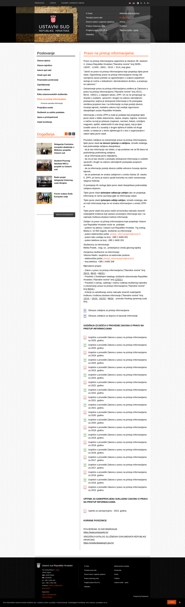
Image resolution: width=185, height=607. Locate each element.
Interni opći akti (44, 70)
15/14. (95, 298)
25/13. (86, 273)
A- (141, 3)
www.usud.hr (46, 588)
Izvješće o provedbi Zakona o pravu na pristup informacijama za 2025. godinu (117, 339)
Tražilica (123, 26)
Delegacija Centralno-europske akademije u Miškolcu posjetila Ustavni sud (64, 148)
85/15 (93, 273)
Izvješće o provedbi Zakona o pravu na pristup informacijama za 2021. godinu (117, 399)
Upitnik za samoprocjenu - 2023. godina (107, 511)
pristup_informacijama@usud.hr (125, 234)
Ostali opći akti (44, 75)
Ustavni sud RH (54, 23)
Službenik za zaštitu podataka (50, 112)
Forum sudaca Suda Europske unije (63, 195)
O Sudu (89, 13)
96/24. (111, 298)
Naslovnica (39, 3)
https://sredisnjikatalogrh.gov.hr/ (98, 543)
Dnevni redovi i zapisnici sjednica (100, 22)
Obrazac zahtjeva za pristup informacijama (108, 310)
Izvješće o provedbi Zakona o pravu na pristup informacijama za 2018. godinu (117, 444)
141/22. (102, 298)
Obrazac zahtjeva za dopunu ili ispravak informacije (113, 316)
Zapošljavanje (43, 85)
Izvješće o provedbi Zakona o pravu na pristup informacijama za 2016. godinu (117, 473)
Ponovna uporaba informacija (52, 103)
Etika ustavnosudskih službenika (52, 94)
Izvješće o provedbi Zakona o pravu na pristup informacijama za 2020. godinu (117, 414)
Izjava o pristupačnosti (47, 117)
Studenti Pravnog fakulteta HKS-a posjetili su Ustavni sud (63, 165)
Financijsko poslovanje (47, 80)
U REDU (172, 602)
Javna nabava (43, 89)
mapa (57, 570)
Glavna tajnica (43, 61)
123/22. (118, 279)
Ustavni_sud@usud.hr (56, 585)
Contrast (138, 3)
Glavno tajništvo (44, 65)
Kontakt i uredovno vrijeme (73, 3)
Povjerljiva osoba (45, 108)
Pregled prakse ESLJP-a (96, 30)
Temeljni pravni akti (94, 18)
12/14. (86, 298)
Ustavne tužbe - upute (129, 30)
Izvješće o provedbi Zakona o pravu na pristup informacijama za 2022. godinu (117, 384)
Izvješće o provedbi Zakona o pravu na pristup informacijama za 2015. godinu (117, 488)
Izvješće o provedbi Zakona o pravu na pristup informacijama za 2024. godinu (117, 354)
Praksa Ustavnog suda (95, 26)
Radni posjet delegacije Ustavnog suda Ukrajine (63, 180)
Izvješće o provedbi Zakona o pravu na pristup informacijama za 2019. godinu (117, 429)
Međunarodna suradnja (129, 13)
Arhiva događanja (64, 215)
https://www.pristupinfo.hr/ (95, 532)
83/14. (91, 289)
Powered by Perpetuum (140, 596)
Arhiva (122, 22)
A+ (148, 3)
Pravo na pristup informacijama (51, 99)
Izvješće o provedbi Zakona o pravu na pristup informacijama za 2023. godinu (117, 369)
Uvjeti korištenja (44, 122)
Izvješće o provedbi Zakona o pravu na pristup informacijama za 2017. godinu (117, 458)
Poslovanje (124, 18)
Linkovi (53, 3)
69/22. (101, 273)
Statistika (90, 34)
